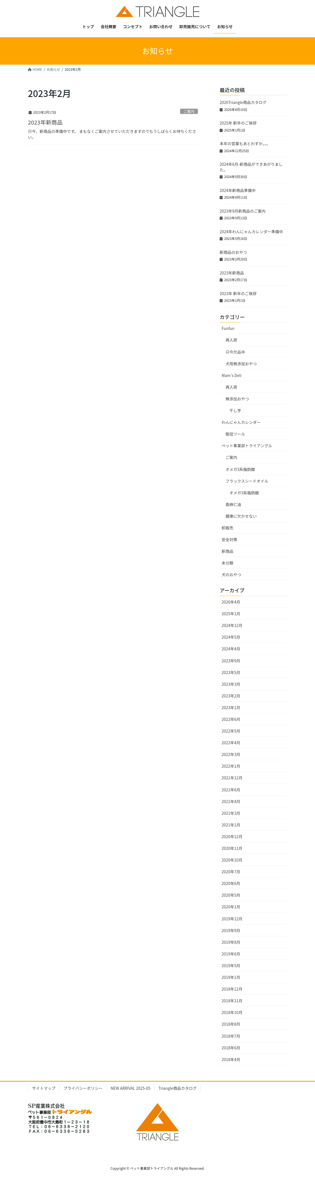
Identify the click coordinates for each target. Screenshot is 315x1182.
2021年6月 (231, 789)
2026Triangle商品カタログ (243, 102)
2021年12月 (232, 777)
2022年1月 (231, 766)
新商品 (227, 551)
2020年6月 (231, 883)
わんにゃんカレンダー (241, 422)
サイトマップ (43, 1088)
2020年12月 (232, 836)
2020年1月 (231, 906)
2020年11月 (232, 848)
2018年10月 (232, 1012)
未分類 (227, 563)
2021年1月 (231, 825)
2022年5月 (231, 731)
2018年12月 (232, 989)
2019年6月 (231, 954)
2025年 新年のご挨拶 (238, 123)
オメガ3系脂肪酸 (240, 469)
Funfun (228, 328)
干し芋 (235, 410)
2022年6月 (231, 719)
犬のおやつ (231, 574)
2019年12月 (232, 918)
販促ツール (235, 434)
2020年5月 (231, 895)
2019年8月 (231, 942)
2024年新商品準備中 (238, 190)
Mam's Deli (231, 375)
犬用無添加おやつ (241, 363)
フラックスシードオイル (247, 481)
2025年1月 (231, 613)
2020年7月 (231, 871)
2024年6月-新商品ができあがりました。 (251, 166)
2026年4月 (231, 602)
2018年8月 (231, 1024)
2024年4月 (231, 648)
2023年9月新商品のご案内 (243, 211)
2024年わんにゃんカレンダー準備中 (251, 231)
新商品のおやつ (233, 252)
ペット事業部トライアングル (247, 445)
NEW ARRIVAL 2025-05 (131, 1088)
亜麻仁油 (233, 504)
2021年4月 (231, 801)
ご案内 (189, 111)
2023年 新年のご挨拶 (238, 293)
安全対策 (229, 539)
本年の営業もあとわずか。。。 (245, 143)
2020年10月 (232, 860)
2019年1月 (231, 977)
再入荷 (231, 340)
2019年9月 (231, 930)
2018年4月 (231, 1059)
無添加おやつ (237, 399)
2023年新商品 (45, 122)
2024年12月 (232, 625)
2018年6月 (231, 1047)
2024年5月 (231, 637)
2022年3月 (231, 754)
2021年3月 (231, 813)
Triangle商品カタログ (177, 1088)
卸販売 (227, 528)
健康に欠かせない (241, 516)
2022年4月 (231, 742)
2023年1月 (231, 707)
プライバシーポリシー (83, 1088)
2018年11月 (232, 1000)
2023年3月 (231, 684)
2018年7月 (231, 1036)
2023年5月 (231, 672)
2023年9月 (231, 660)
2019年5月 (231, 965)
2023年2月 (231, 696)
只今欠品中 (235, 352)
